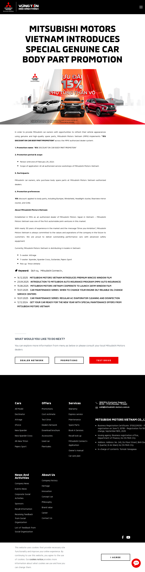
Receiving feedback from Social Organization (24, 518)
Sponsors (19, 503)
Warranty (73, 408)
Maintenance (75, 419)
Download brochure (51, 430)
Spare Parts (74, 424)
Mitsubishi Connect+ (51, 270)
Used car (46, 441)
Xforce (18, 424)
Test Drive (46, 419)
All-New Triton (21, 441)
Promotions (47, 408)
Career (45, 512)
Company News (22, 483)
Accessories (47, 435)
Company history (49, 480)
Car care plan (74, 455)
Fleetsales (46, 446)
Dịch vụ (34, 270)
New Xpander (21, 430)
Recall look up (75, 435)
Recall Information (23, 508)
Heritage (46, 485)
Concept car (47, 496)
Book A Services (76, 430)
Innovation (47, 491)
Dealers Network (49, 424)
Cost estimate (48, 414)
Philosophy (47, 501)
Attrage (18, 419)
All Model (19, 408)
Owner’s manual (76, 450)
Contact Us (47, 518)
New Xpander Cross (23, 435)
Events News (21, 488)
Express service (76, 414)
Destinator (20, 414)
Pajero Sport (20, 446)
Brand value (47, 507)
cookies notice (36, 559)
